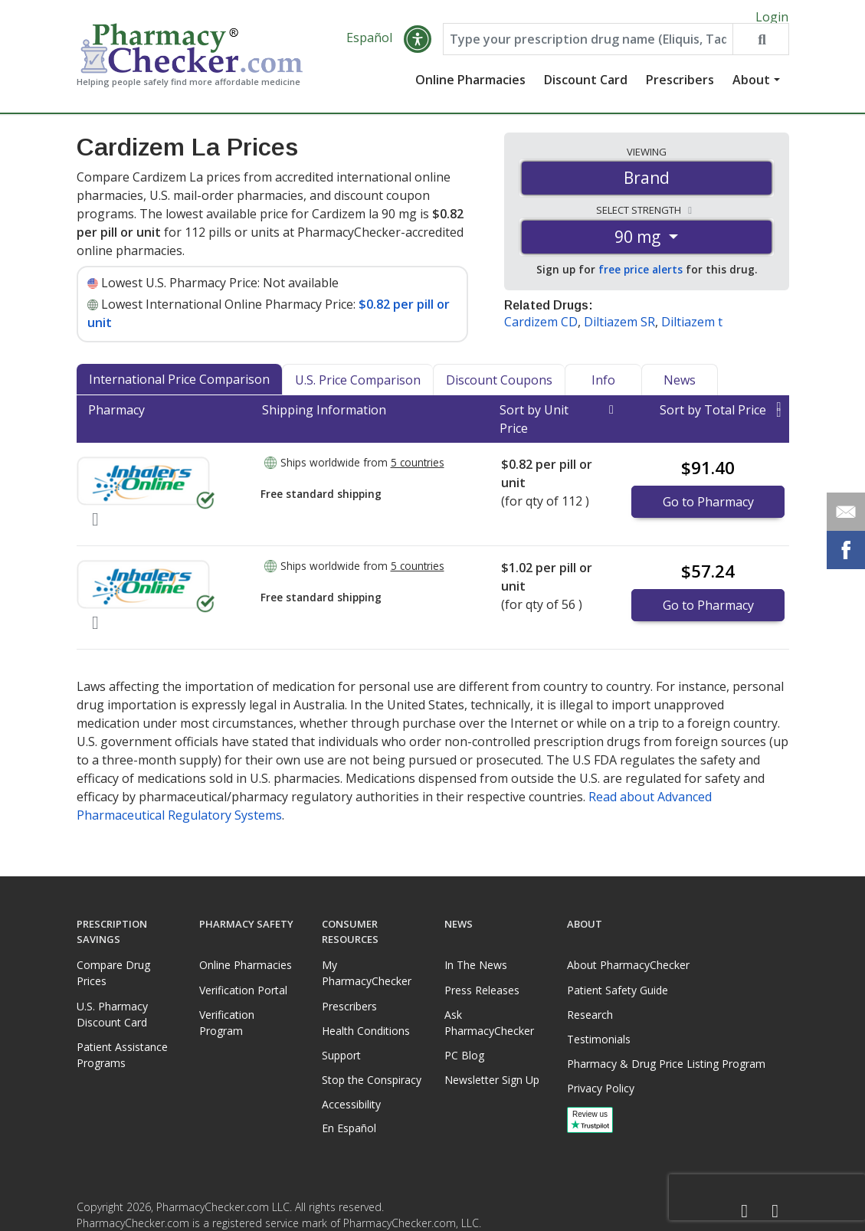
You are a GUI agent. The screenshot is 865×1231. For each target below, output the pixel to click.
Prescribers (680, 88)
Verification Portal (243, 990)
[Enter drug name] (588, 47)
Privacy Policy (600, 1088)
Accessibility (351, 1104)
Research (590, 1014)
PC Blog (464, 1055)
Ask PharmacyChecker (489, 1022)
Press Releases (481, 990)
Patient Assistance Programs (122, 1054)
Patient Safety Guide (617, 990)
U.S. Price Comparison (358, 388)
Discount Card (585, 88)
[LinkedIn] (775, 1211)
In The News (475, 965)
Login (771, 16)
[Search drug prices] (760, 47)
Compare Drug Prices (113, 973)
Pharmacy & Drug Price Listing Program (666, 1063)
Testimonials (599, 1039)
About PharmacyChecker (628, 965)
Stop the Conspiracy (371, 1079)
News (679, 388)
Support (341, 1055)
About (751, 88)
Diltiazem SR (619, 330)
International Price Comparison (179, 387)
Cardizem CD (541, 330)
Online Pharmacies (470, 88)
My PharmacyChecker (366, 973)
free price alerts (640, 278)
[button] (417, 47)
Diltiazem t (691, 330)
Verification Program (226, 1022)
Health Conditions (366, 1030)
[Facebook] (745, 1211)
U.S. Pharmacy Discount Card (112, 1014)
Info (603, 388)
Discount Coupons (499, 388)
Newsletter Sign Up (491, 1079)
